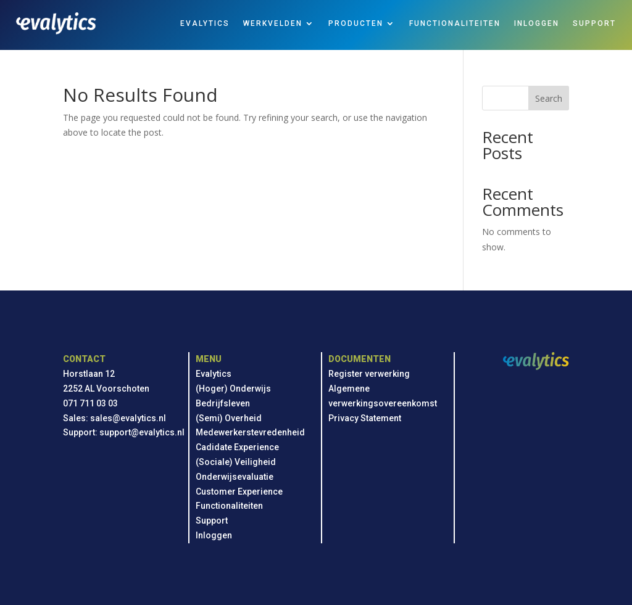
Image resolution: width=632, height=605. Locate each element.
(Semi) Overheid (229, 418)
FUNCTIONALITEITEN (455, 23)
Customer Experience (239, 491)
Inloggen (214, 535)
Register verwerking (369, 374)
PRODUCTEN (355, 23)
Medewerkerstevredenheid (250, 432)
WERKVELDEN (272, 23)
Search (548, 98)
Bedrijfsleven (223, 403)
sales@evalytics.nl (128, 418)
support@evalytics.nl (142, 432)
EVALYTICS (205, 23)
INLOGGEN (536, 23)
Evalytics (213, 374)
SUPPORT (594, 23)
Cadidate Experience (237, 447)
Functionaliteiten (229, 506)
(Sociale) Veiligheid (236, 462)
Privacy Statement (364, 418)
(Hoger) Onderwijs (233, 388)
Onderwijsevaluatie (234, 477)
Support (212, 520)
